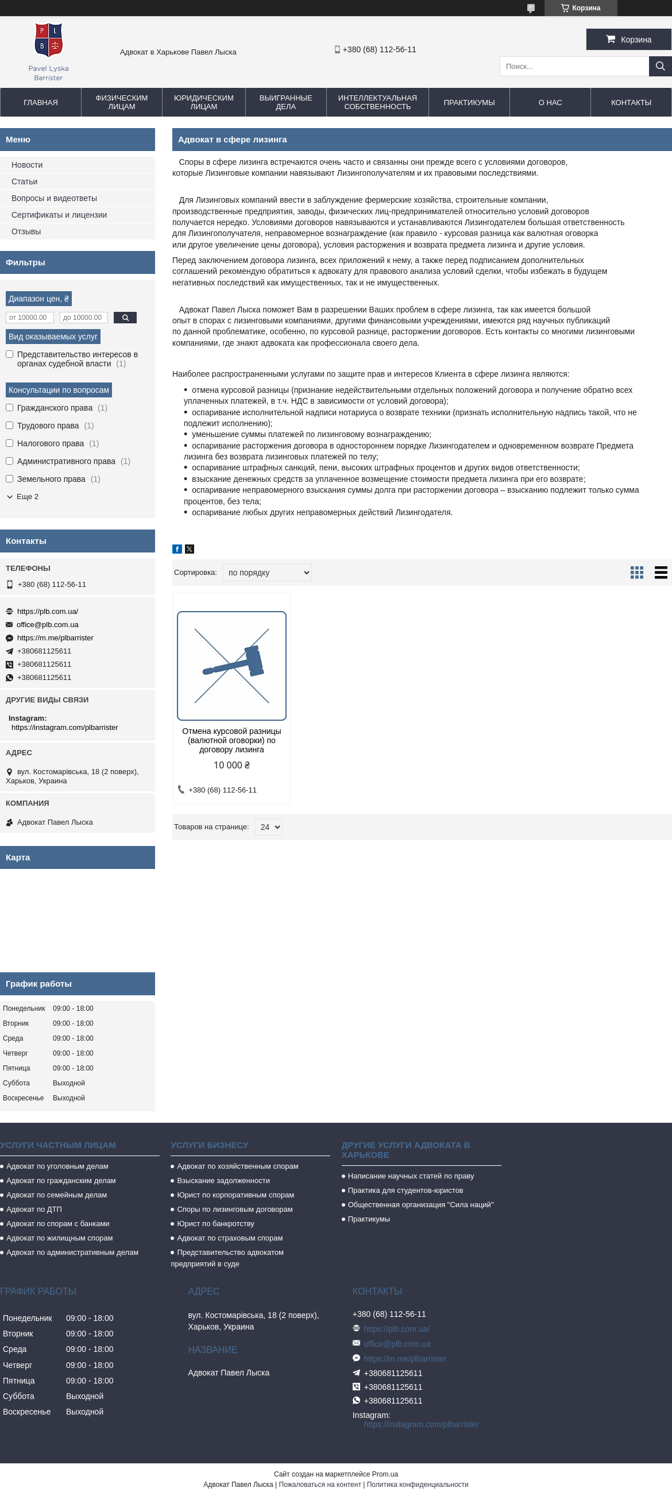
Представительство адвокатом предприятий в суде (227, 1258)
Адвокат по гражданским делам (61, 1180)
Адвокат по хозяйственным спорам (237, 1166)
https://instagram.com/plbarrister (64, 727)
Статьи (24, 181)
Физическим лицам (122, 102)
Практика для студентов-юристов (406, 1190)
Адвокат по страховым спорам (230, 1238)
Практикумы (469, 102)
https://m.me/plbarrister (55, 637)
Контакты (631, 102)
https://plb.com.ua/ (47, 611)
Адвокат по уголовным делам (57, 1166)
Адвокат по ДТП (34, 1209)
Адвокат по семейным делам (56, 1195)
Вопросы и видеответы (54, 198)
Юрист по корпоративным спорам (235, 1195)
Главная (41, 102)
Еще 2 (27, 496)
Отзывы (26, 231)
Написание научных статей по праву (411, 1176)
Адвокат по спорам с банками (57, 1223)
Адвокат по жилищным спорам (59, 1238)
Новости (27, 164)
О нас (550, 102)
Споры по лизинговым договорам (234, 1209)
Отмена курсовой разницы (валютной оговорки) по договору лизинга (231, 740)
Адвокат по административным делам (72, 1252)
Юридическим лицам (204, 102)
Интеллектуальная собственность (377, 102)
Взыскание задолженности (223, 1180)
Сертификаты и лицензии (59, 214)
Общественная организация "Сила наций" (421, 1204)
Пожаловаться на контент (320, 1485)
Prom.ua (385, 1474)
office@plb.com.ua (48, 624)
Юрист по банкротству (215, 1223)
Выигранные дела (286, 102)
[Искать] (660, 66)
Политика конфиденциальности (418, 1485)
